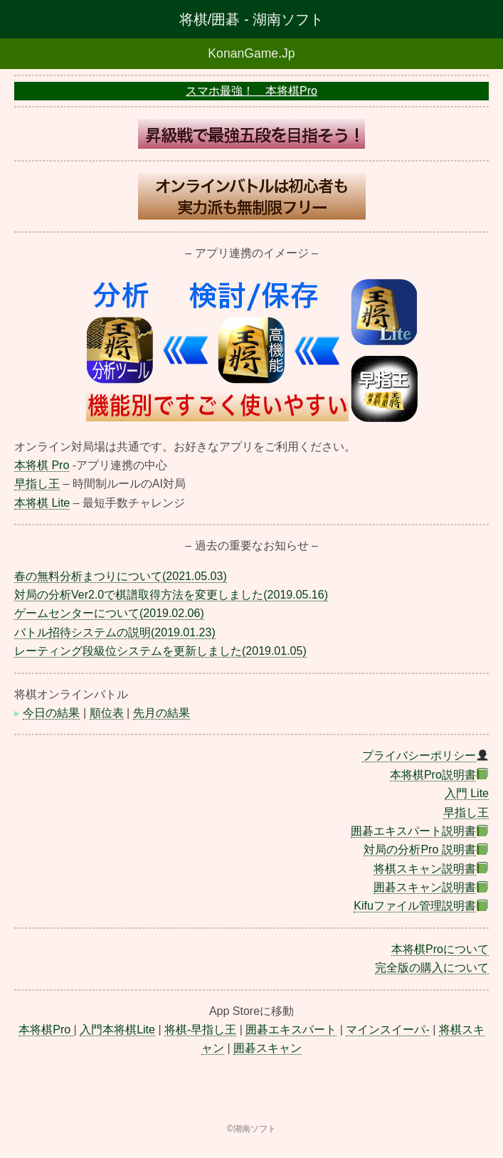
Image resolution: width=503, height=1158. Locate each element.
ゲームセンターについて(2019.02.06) (109, 613)
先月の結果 (161, 713)
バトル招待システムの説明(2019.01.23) (115, 632)
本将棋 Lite (42, 503)
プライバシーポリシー (419, 755)
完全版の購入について (432, 968)
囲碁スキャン (267, 1048)
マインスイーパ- (387, 1029)
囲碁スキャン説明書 (425, 887)
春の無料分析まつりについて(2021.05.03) (120, 576)
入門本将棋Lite (117, 1029)
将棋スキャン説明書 (425, 869)
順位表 (107, 713)
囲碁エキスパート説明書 (413, 831)
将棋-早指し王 (200, 1029)
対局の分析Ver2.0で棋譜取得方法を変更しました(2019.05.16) (171, 595)
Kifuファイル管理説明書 (415, 906)
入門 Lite (467, 793)
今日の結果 (51, 713)
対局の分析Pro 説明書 (419, 849)
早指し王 (37, 484)
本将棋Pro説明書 (433, 775)
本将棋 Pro (41, 465)
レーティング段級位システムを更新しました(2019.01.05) (160, 651)
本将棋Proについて (440, 949)
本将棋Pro (45, 1029)
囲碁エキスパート (291, 1029)
